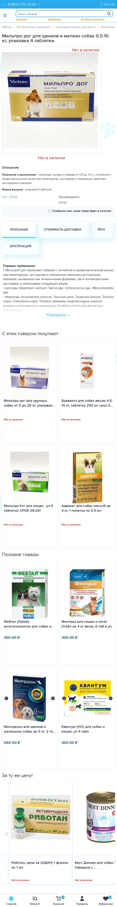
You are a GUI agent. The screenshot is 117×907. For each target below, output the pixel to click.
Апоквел (21, 19)
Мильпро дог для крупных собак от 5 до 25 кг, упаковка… (29, 403)
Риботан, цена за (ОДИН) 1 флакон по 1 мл (39, 865)
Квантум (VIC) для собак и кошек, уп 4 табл (83, 729)
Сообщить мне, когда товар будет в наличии (80, 211)
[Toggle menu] (5, 15)
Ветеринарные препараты (34, 27)
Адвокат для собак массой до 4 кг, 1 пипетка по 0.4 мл (86, 508)
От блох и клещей (92, 19)
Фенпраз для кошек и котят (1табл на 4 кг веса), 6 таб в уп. (86, 624)
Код (4, 197)
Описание (19, 229)
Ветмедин (54, 19)
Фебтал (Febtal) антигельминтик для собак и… (29, 624)
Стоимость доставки (62, 229)
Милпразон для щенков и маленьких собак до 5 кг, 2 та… (30, 729)
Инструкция (20, 246)
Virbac (62, 202)
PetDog (6, 27)
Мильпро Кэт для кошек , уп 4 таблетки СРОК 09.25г (28, 508)
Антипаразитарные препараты (75, 27)
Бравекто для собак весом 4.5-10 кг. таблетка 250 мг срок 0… (87, 403)
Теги (101, 229)
